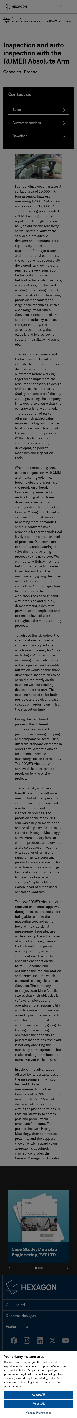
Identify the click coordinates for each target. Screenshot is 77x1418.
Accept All (38, 1395)
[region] (38, 1384)
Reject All (38, 1404)
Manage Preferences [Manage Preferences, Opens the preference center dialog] (38, 1413)
